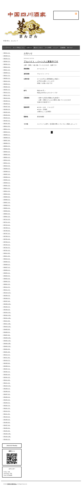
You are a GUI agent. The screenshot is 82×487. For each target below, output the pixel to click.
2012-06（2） (6, 397)
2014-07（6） (6, 335)
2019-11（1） (6, 162)
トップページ (7, 47)
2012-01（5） (6, 408)
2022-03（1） (6, 84)
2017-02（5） (6, 247)
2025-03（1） (6, 58)
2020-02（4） (6, 154)
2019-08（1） (6, 171)
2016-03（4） (6, 278)
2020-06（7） (6, 143)
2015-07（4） (6, 301)
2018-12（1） (6, 188)
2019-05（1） (6, 179)
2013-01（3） (6, 377)
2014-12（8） (6, 320)
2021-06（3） (6, 109)
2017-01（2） (6, 250)
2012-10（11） (7, 385)
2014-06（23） (7, 337)
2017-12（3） (6, 219)
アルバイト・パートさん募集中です (41, 61)
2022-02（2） (6, 86)
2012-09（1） (6, 388)
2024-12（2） (6, 67)
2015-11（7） (6, 289)
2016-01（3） (6, 284)
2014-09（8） (6, 329)
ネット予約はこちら (19, 47)
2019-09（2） (6, 168)
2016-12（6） (6, 253)
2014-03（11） (7, 346)
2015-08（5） (6, 298)
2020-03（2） (6, 151)
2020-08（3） (6, 137)
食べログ (70, 47)
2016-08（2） (6, 264)
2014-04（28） (7, 343)
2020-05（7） (6, 146)
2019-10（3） (6, 165)
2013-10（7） (6, 360)
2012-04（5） (6, 402)
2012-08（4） (6, 391)
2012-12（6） (6, 380)
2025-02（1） (6, 61)
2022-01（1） (6, 89)
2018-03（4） (6, 213)
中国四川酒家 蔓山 (12, 484)
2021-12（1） (6, 92)
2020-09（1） (6, 134)
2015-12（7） (6, 287)
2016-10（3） (6, 258)
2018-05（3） (6, 208)
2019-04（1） (6, 182)
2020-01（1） (6, 157)
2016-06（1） (6, 270)
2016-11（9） (6, 256)
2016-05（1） (6, 272)
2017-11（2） (6, 222)
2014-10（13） (7, 326)
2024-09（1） (6, 72)
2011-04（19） (7, 433)
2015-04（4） (6, 309)
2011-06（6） (6, 428)
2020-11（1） (6, 129)
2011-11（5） (6, 414)
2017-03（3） (6, 244)
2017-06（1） (6, 236)
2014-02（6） (6, 349)
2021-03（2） (6, 117)
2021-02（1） (6, 120)
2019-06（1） (6, 177)
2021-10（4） (6, 98)
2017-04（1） (6, 241)
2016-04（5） (6, 275)
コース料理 (48, 47)
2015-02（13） (7, 315)
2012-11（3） (6, 383)
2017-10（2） (6, 225)
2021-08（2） (6, 103)
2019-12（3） (6, 160)
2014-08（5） (6, 332)
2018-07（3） (6, 202)
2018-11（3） (6, 191)
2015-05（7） (6, 306)
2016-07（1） (6, 267)
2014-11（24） (7, 323)
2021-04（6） (6, 115)
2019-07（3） (6, 174)
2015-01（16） (7, 318)
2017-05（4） (6, 239)
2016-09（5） (6, 261)
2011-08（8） (6, 422)
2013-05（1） (6, 371)
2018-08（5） (6, 199)
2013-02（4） (6, 374)
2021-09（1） (6, 100)
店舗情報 (62, 47)
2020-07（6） (6, 140)
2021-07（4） (6, 106)
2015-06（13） (7, 304)
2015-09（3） (6, 295)
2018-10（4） (6, 194)
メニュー (55, 47)
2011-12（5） (6, 411)
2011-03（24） (7, 436)
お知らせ (29, 47)
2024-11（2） (6, 69)
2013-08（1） (6, 366)
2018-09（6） (6, 196)
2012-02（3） (6, 405)
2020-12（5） (6, 126)
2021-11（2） (6, 95)
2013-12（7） (6, 354)
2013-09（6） (6, 363)
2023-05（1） (6, 78)
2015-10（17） (7, 292)
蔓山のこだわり (38, 47)
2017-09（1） (6, 227)
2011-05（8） (6, 430)
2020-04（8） (6, 148)
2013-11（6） (6, 357)
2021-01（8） (6, 123)
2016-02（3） (6, 281)
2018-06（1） (6, 205)
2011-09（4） (6, 419)
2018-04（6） (6, 210)
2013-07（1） (6, 368)
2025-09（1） (6, 55)
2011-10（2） (6, 416)
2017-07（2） (6, 233)
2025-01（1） (6, 64)
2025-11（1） (6, 52)
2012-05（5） (6, 399)
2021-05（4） (6, 112)
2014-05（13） (7, 340)
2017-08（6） (6, 230)
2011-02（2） (6, 439)
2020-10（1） (6, 131)
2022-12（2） (6, 81)
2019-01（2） (6, 185)
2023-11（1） (6, 75)
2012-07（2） (6, 394)
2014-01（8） (6, 351)
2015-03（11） (7, 312)
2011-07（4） (6, 425)
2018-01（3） (6, 216)
